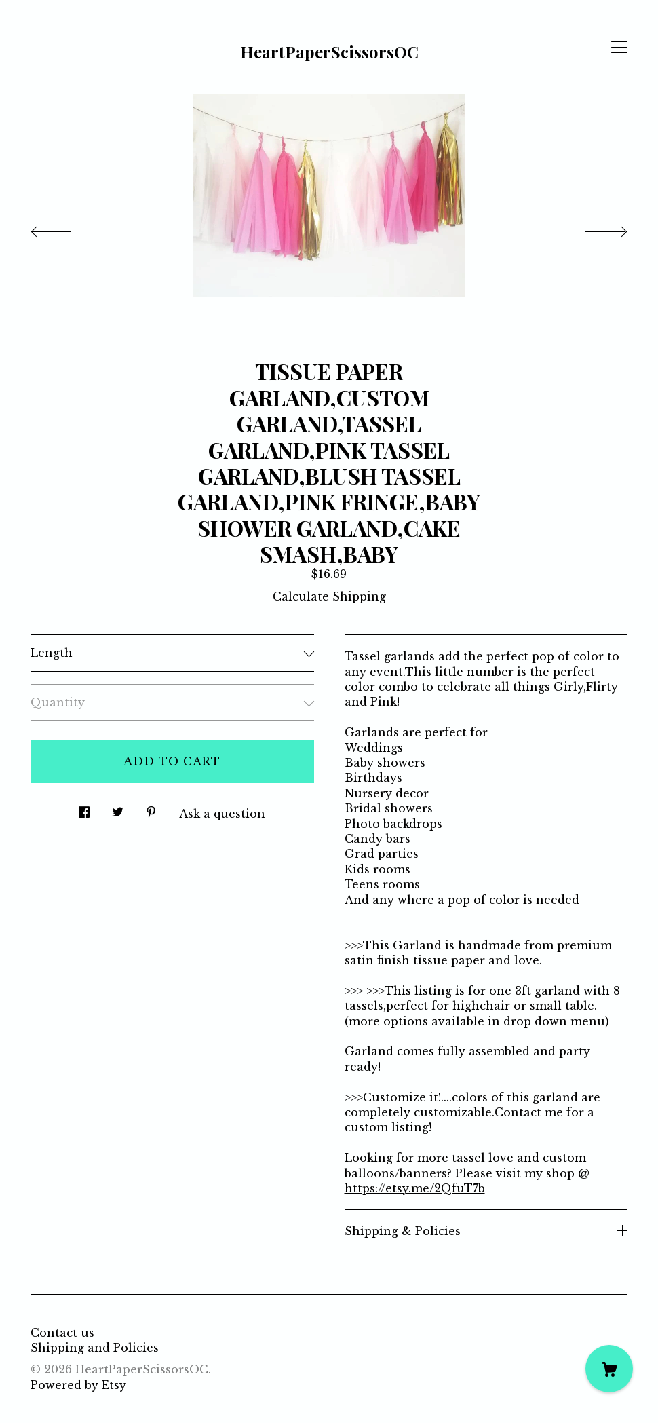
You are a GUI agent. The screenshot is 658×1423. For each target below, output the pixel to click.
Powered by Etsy (78, 1385)
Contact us (62, 1333)
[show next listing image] (593, 228)
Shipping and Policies (95, 1347)
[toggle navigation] (619, 47)
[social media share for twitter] (117, 808)
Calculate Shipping (329, 596)
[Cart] (609, 1368)
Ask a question (222, 813)
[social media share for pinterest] (151, 808)
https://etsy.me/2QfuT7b (415, 1188)
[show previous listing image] (64, 228)
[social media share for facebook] (84, 808)
